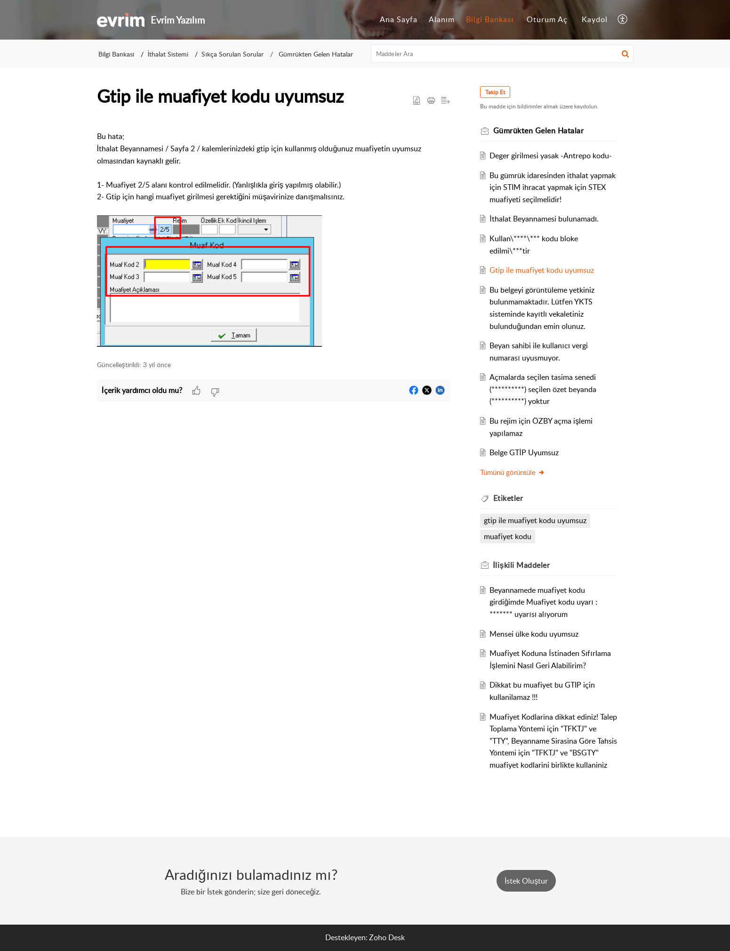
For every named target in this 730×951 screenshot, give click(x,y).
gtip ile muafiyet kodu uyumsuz (535, 520)
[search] (502, 54)
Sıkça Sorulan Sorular (232, 53)
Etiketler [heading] (508, 498)
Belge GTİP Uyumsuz (523, 452)
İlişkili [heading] (521, 565)
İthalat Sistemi (167, 53)
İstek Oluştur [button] (526, 881)
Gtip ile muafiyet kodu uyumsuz (541, 270)
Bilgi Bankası (489, 19)
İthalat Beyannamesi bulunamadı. (544, 218)
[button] (623, 20)
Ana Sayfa (398, 19)
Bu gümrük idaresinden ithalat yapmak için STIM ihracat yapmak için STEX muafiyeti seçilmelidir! (552, 187)
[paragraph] (273, 234)
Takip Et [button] (495, 92)
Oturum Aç (547, 19)
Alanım (442, 19)
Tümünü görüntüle (512, 472)
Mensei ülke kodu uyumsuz (533, 634)
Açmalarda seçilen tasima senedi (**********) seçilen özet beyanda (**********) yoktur (542, 389)
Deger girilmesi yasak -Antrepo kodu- (550, 155)
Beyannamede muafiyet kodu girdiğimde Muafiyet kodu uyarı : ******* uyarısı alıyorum (543, 602)
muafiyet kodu (507, 536)
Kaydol (595, 19)
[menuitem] (399, 20)
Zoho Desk (387, 937)
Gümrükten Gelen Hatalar (315, 53)
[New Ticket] (526, 881)
